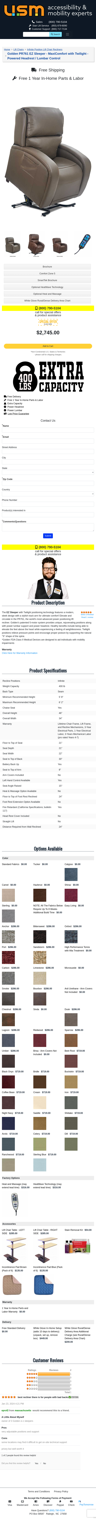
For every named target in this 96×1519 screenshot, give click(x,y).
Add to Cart (48, 346)
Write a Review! (87, 615)
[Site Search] (36, 34)
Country (6, 489)
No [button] (44, 1463)
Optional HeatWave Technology (47, 287)
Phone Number (9, 500)
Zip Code (7, 479)
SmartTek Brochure (47, 280)
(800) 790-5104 (58, 21)
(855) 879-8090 (59, 25)
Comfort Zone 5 (47, 273)
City (4, 457)
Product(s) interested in (13, 510)
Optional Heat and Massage (47, 294)
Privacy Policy (61, 1491)
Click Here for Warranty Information (19, 653)
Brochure (47, 266)
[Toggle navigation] (67, 34)
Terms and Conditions (39, 1491)
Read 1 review (87, 617)
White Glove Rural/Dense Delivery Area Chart (47, 300)
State (4, 468)
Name (6, 425)
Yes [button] (36, 1463)
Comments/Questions (14, 521)
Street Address (9, 447)
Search (55, 34)
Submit (48, 536)
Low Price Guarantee (18, 413)
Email (6, 437)
